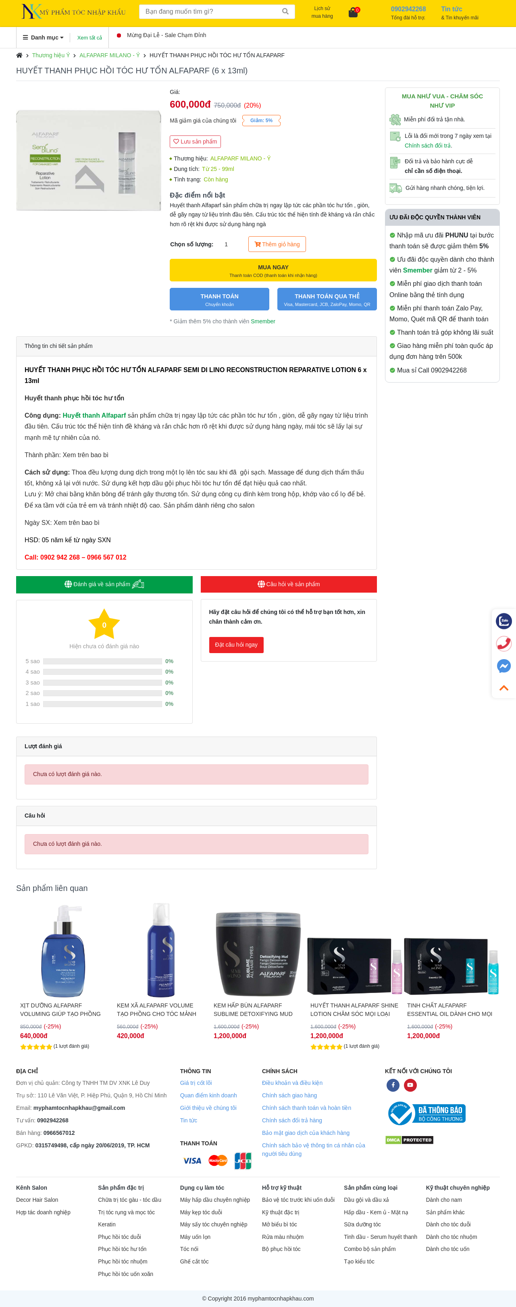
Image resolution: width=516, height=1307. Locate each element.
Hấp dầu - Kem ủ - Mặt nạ (376, 1212)
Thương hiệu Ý (51, 55)
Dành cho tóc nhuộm (451, 1237)
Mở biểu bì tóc (279, 1225)
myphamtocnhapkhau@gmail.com (79, 1108)
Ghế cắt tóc (194, 1262)
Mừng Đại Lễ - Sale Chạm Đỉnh (161, 35)
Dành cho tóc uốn (448, 1249)
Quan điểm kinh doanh (208, 1095)
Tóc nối (189, 1249)
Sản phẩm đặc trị (121, 1187)
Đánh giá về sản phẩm (104, 584)
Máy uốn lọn (195, 1237)
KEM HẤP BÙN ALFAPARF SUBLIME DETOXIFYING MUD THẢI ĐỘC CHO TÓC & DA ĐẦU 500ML (351, 1010)
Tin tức (189, 1120)
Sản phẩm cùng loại (370, 1187)
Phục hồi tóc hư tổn (122, 1249)
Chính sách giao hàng (289, 1095)
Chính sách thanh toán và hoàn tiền (306, 1108)
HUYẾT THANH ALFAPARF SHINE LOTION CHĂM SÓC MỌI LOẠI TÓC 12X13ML (451, 1010)
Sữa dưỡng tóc (362, 1225)
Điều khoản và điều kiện (292, 1083)
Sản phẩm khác (445, 1212)
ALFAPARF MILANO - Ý (109, 55)
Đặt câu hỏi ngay (236, 644)
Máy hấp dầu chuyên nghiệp (215, 1200)
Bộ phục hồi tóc (281, 1249)
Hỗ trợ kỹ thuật (282, 1187)
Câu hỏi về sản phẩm (289, 584)
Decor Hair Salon (37, 1200)
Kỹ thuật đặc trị (281, 1212)
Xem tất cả (89, 38)
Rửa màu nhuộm (283, 1237)
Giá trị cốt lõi (196, 1083)
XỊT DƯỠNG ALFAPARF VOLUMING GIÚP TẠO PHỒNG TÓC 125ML (157, 1010)
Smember (263, 321)
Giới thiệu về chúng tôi (208, 1108)
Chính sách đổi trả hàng (292, 1120)
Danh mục (43, 37)
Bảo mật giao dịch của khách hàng (306, 1133)
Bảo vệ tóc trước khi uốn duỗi (298, 1200)
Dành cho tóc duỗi (448, 1225)
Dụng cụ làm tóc (202, 1187)
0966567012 (59, 1133)
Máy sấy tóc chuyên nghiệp (214, 1225)
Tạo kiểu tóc (359, 1262)
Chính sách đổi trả (428, 145)
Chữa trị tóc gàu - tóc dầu (129, 1200)
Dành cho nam (444, 1200)
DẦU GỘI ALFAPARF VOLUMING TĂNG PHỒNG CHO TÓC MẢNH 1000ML (62, 1010)
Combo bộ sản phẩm (369, 1249)
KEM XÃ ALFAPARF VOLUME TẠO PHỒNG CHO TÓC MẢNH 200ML (253, 1010)
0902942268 (53, 1120)
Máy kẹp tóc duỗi (201, 1212)
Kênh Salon (31, 1187)
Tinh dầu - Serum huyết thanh (380, 1237)
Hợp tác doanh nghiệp (43, 1212)
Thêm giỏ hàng (277, 244)
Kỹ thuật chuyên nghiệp (458, 1187)
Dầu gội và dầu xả (366, 1200)
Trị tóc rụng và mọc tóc (126, 1212)
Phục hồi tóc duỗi (119, 1237)
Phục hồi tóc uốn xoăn (125, 1274)
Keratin (106, 1225)
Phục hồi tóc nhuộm (122, 1262)
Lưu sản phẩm (195, 141)
